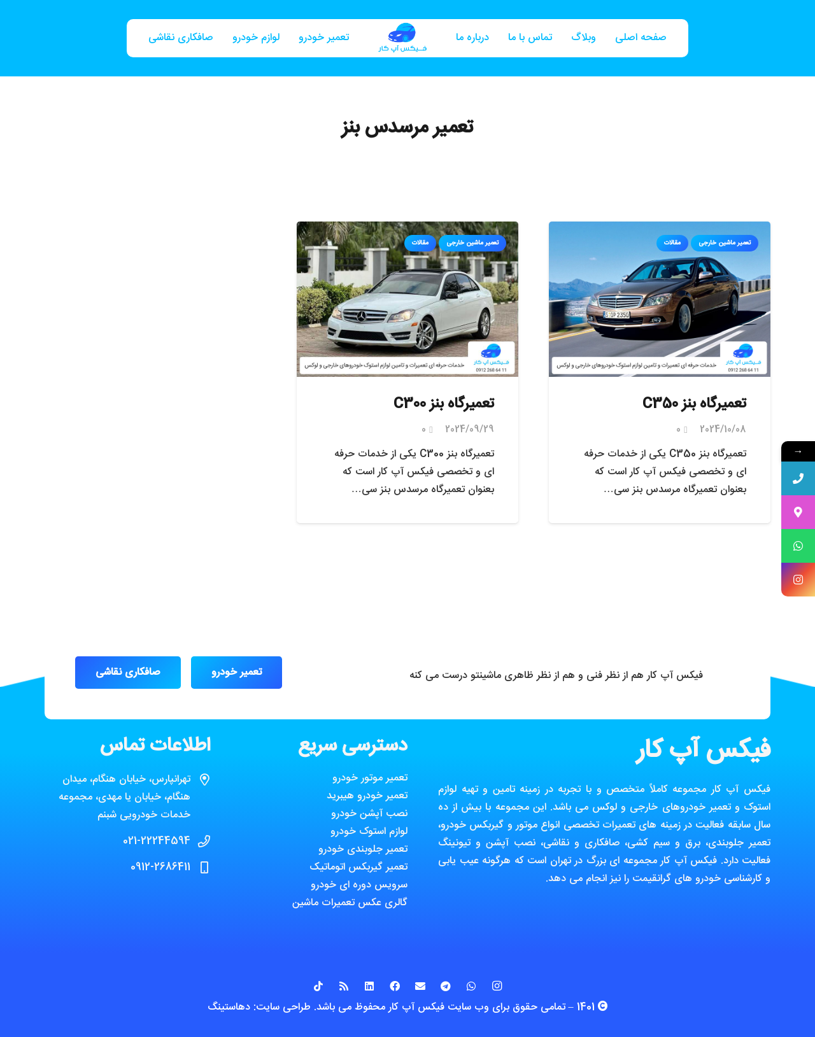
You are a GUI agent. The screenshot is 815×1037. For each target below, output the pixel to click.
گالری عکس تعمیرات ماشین (350, 903)
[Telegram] (445, 986)
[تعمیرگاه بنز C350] (659, 230)
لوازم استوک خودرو (369, 831)
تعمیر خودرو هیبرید (367, 796)
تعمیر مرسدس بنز (407, 128)
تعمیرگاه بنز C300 (443, 404)
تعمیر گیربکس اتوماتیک (358, 867)
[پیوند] (402, 38)
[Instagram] (496, 986)
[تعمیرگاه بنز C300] (407, 230)
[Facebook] (395, 986)
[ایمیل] (420, 986)
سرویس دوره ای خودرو (359, 885)
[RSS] (344, 986)
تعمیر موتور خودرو (370, 778)
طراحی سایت (283, 1007)
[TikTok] (318, 986)
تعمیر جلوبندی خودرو (363, 849)
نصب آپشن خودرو (369, 813)
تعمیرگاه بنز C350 (694, 404)
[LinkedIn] (369, 986)
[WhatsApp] (471, 986)
